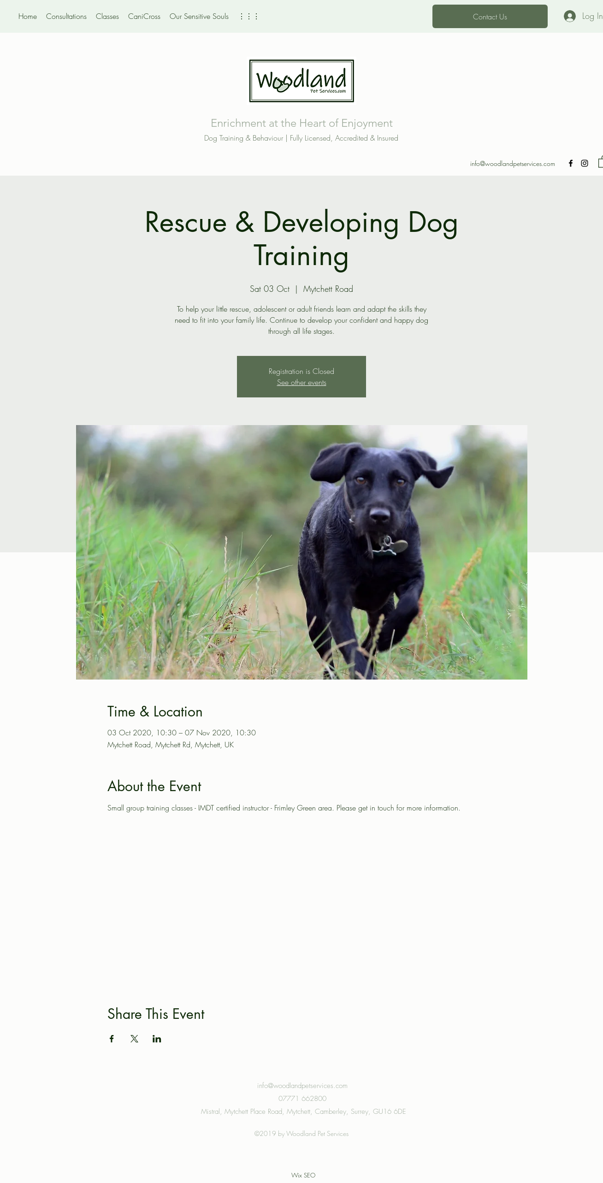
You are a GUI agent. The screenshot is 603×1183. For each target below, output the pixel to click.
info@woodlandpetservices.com (512, 163)
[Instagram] (584, 163)
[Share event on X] (134, 1038)
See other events (301, 382)
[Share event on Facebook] (111, 1038)
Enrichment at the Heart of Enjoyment (302, 123)
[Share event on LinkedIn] (157, 1038)
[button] (249, 16)
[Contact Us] (490, 16)
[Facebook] (570, 163)
